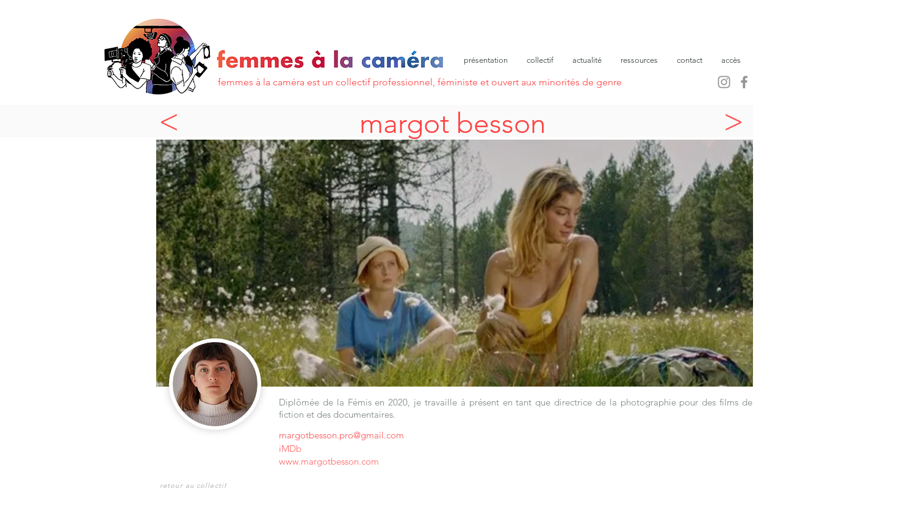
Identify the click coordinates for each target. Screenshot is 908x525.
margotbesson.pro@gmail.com (341, 435)
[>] (736, 121)
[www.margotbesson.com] (388, 461)
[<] (172, 121)
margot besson (452, 123)
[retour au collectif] (194, 485)
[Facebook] (744, 82)
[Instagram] (724, 82)
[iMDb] (296, 448)
